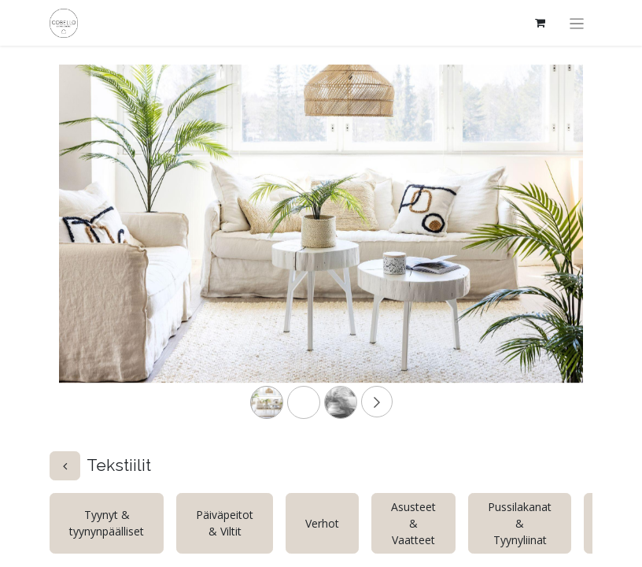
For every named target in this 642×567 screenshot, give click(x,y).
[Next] (543, 249)
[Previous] (98, 249)
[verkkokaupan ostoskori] (540, 23)
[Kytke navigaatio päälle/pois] (577, 22)
